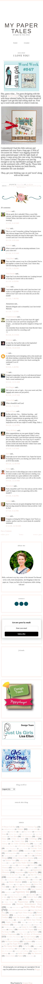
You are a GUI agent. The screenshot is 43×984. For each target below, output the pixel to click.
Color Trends (23, 848)
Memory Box (36, 882)
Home (15, 43)
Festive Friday (23, 860)
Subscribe (21, 634)
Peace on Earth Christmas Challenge (16, 894)
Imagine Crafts (26, 870)
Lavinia (23, 877)
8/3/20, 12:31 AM (13, 382)
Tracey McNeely (11, 430)
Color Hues (37, 846)
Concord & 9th (28, 851)
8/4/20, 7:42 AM (12, 406)
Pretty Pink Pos (16, 907)
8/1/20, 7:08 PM (12, 298)
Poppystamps (23, 902)
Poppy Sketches (37, 899)
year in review (30, 956)
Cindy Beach (10, 258)
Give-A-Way (34, 865)
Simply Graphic (11, 922)
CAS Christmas (26, 836)
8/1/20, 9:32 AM (12, 253)
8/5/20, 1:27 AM (12, 448)
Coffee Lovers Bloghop (24, 846)
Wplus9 (20, 956)
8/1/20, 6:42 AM (12, 223)
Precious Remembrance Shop (29, 904)
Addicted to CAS (9, 829)
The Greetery (27, 941)
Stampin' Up (37, 925)
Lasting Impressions (12, 877)
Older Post (5, 534)
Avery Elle (13, 832)
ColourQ (15, 851)
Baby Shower (28, 832)
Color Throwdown (11, 848)
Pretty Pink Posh (34, 185)
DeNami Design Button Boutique (23, 858)
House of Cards (15, 870)
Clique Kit (36, 843)
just (27, 875)
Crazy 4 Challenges (35, 853)
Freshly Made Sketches (24, 863)
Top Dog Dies (29, 949)
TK (7, 372)
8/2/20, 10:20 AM (13, 348)
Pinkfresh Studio (32, 897)
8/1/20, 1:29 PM (12, 268)
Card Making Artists (27, 834)
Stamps (17, 927)
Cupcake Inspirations (9, 855)
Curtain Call (21, 855)
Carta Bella (13, 836)
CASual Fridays (6, 841)
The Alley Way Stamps (13, 937)
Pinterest (4, 899)
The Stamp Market (11, 946)
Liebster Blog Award (24, 879)
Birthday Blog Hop (14, 834)
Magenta (4, 882)
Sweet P (11, 929)
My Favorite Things (23, 887)
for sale (11, 863)
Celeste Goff (10, 400)
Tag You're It (34, 932)
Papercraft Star (9, 892)
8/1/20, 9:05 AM (12, 240)
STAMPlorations (8, 927)
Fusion (14, 865)
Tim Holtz (36, 946)
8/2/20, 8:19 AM (12, 335)
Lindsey (8, 501)
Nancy (8, 287)
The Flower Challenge (12, 941)
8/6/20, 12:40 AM (13, 463)
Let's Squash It (11, 879)
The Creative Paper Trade (32, 939)
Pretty (8, 907)
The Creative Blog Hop (15, 939)
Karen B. (9, 245)
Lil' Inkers (36, 879)
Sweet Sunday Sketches (21, 932)
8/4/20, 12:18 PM (13, 425)
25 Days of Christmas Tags (28, 827)
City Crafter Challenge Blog (20, 844)
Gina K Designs (23, 865)
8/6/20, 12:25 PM (13, 481)
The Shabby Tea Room (35, 944)
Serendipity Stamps (7, 920)
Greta (8, 516)
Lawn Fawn (31, 877)
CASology (33, 839)
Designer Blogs (27, 983)
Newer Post (37, 534)
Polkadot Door (26, 899)
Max (28, 882)
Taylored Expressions (9, 934)
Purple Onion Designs (25, 913)
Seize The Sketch (34, 917)
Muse (10, 887)
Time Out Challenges (8, 949)
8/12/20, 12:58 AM (13, 526)
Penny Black (32, 895)
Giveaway (5, 867)
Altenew (20, 829)
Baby (20, 831)
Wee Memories (36, 953)
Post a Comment (6, 531)
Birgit (8, 228)
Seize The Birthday (19, 917)
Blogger (37, 969)
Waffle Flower (22, 953)
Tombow (19, 949)
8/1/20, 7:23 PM (12, 311)
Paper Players (22, 889)
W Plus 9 (12, 953)
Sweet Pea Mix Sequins (25, 929)
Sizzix (23, 922)
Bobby (8, 469)
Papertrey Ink (23, 185)
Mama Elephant (15, 882)
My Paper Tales (21, 28)
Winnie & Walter (10, 956)
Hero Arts (31, 867)
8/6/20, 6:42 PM (12, 496)
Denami (29, 855)
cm (7, 353)
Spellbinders (21, 187)
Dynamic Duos (10, 860)
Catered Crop (19, 841)
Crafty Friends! (23, 853)
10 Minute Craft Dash (9, 827)
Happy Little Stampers (18, 867)
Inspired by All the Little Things (12, 875)
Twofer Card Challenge (22, 951)
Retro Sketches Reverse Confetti (23, 915)
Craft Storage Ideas (10, 853)
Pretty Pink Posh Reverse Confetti (18, 910)
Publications (12, 912)
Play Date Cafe (13, 899)
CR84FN (38, 851)
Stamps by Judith (27, 927)
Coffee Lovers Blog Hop (8, 846)
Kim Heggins (10, 387)
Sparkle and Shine (33, 922)
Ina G (8, 454)
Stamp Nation (17, 924)
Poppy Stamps (9, 902)
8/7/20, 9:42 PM (12, 511)
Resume (27, 43)
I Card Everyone (11, 317)
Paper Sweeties (36, 889)
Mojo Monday (26, 884)
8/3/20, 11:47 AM (13, 395)
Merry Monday (9, 884)
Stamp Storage (27, 924)
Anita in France (11, 411)
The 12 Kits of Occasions (30, 934)
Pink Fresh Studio (16, 897)
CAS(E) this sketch (17, 839)
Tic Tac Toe (26, 946)
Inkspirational (19, 872)
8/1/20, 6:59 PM (12, 281)
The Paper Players (16, 944)
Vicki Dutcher (10, 274)
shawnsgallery (20, 920)
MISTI (17, 884)
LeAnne (8, 211)
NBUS (13, 889)
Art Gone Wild (32, 829)
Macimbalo (9, 486)
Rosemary (9, 340)
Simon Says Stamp (33, 920)
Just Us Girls (12, 96)
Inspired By (32, 872)
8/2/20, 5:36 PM (12, 367)
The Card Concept (29, 937)
